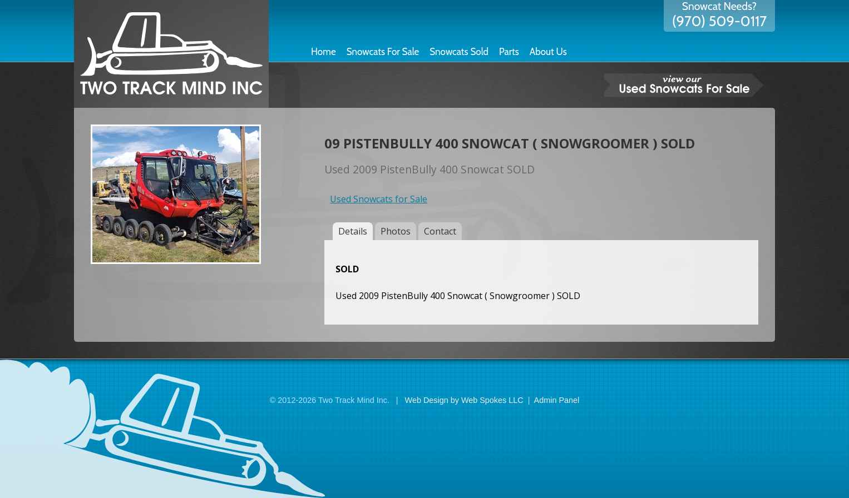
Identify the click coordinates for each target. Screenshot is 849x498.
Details (352, 231)
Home (323, 51)
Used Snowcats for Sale (378, 199)
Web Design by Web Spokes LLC (464, 400)
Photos (396, 231)
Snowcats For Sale (383, 51)
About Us (548, 51)
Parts (509, 51)
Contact (440, 231)
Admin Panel (557, 400)
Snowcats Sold (459, 51)
